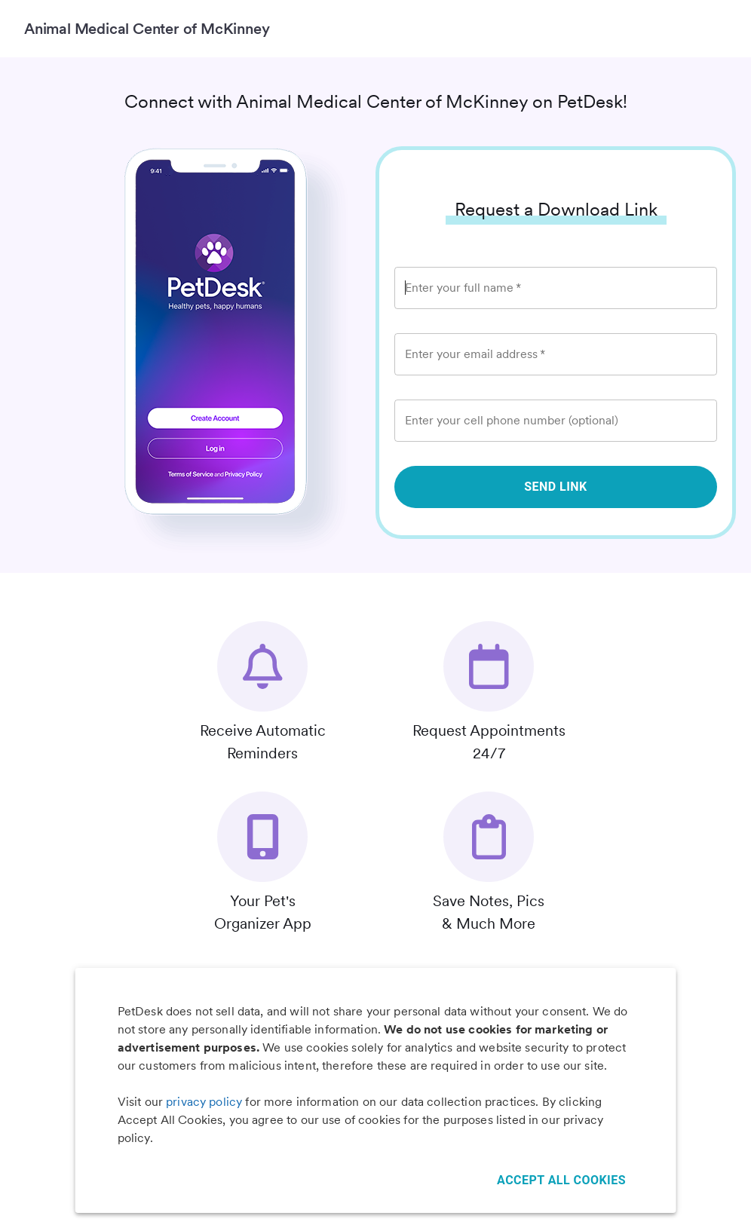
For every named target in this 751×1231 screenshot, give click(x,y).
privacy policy (204, 1102)
